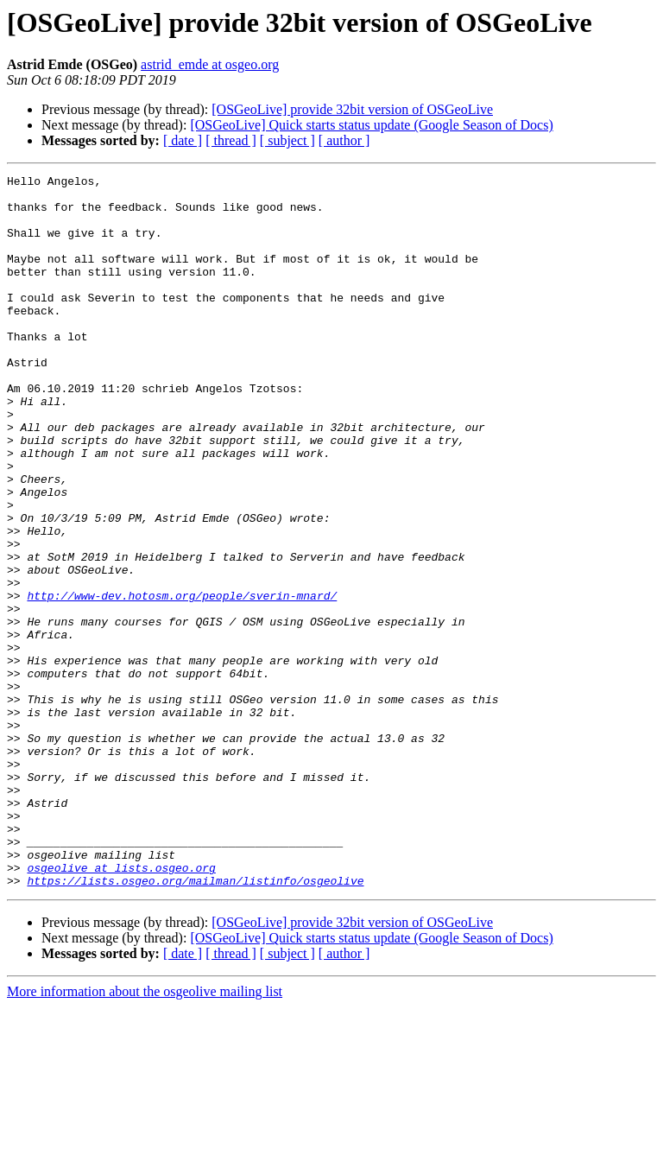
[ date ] (182, 140)
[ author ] (344, 140)
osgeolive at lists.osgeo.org (121, 1007)
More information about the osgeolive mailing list (144, 1134)
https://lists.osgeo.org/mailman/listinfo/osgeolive (195, 1023)
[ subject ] (287, 140)
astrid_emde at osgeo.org (210, 64)
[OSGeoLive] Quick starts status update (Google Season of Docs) (371, 124)
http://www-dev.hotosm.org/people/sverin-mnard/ (182, 681)
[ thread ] (230, 140)
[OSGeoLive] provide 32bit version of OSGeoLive (352, 109)
